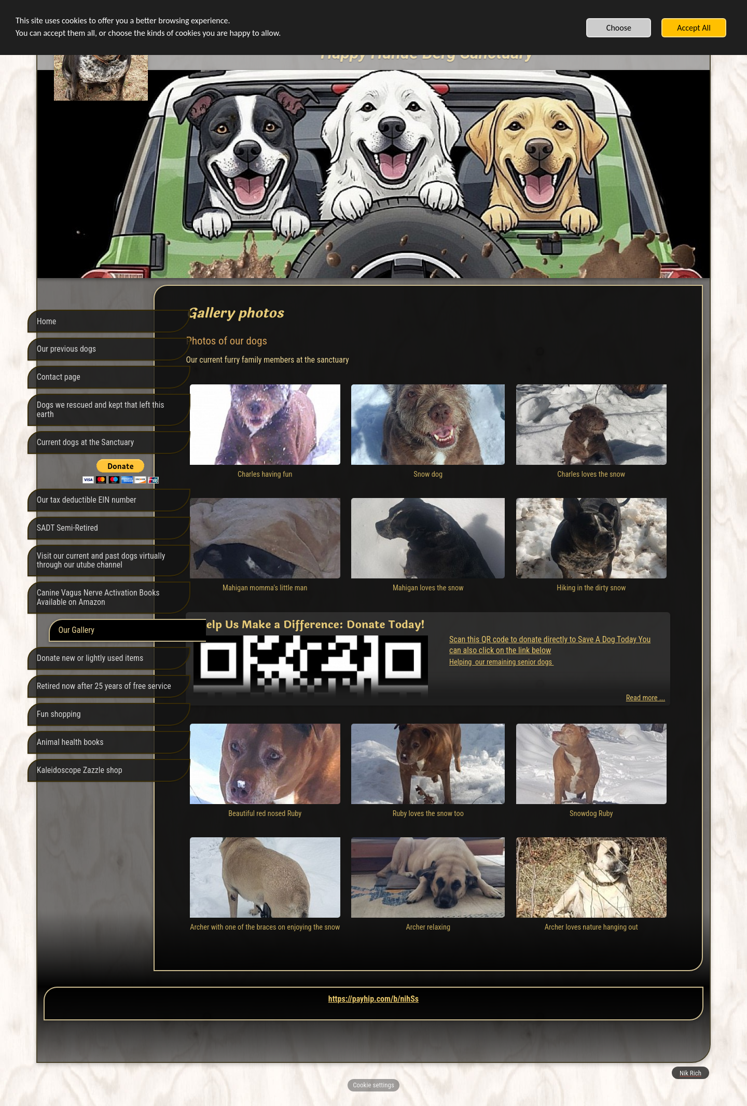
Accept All (694, 28)
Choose (618, 28)
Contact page (58, 377)
